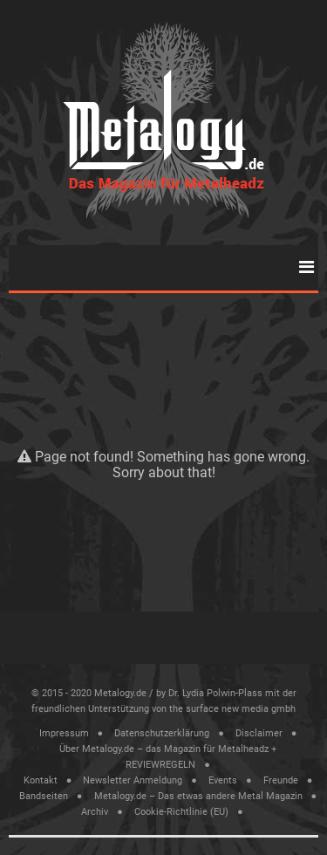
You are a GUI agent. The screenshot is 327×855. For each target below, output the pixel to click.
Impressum (64, 733)
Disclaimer (259, 733)
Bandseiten (43, 796)
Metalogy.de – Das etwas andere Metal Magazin (198, 796)
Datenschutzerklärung (161, 733)
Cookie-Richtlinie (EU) (181, 811)
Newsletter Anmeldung (132, 780)
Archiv (94, 811)
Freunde (280, 780)
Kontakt (41, 780)
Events (222, 780)
